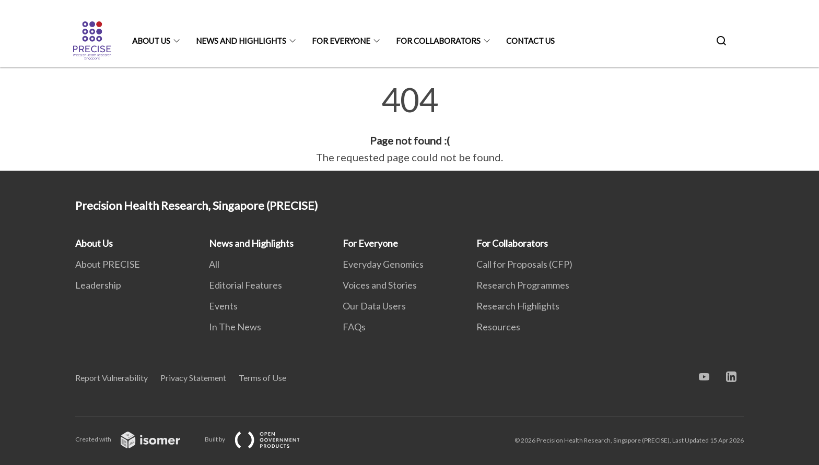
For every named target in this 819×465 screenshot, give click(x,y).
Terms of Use (262, 378)
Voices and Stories (380, 285)
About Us (151, 40)
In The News (235, 326)
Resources (498, 326)
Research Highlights (517, 306)
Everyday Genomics (383, 264)
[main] (409, 124)
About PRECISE (107, 264)
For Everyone (341, 40)
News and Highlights (241, 40)
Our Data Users (374, 306)
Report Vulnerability (111, 378)
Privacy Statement (193, 378)
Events (223, 306)
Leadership (98, 285)
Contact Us (530, 40)
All (214, 264)
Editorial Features (245, 285)
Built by (261, 439)
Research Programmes (522, 285)
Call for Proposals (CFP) (524, 264)
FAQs (354, 326)
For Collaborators (438, 40)
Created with (136, 439)
